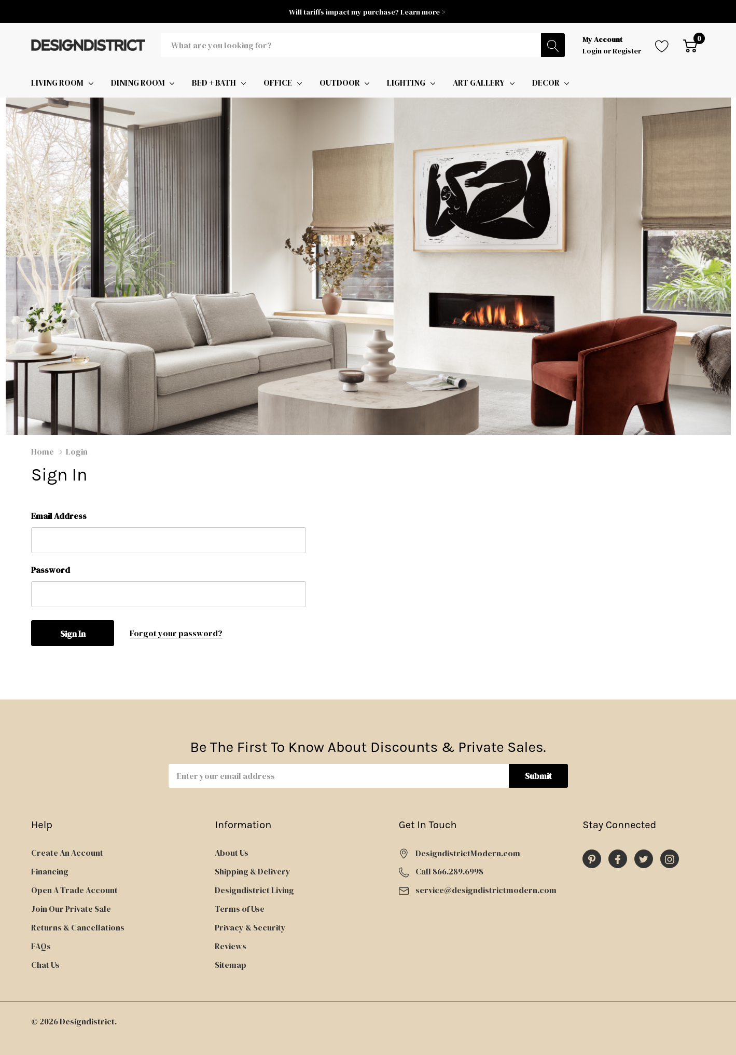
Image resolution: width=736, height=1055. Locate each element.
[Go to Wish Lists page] (662, 45)
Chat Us (45, 964)
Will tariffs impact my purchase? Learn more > (368, 12)
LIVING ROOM (57, 82)
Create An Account (67, 852)
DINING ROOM (138, 82)
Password (50, 570)
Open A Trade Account (74, 890)
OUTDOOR (340, 82)
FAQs (41, 946)
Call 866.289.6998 (449, 871)
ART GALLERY (479, 82)
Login (592, 51)
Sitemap (230, 964)
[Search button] (553, 45)
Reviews (230, 946)
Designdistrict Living (254, 890)
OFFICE (277, 82)
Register (627, 51)
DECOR (546, 82)
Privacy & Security (250, 927)
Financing (49, 871)
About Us (231, 852)
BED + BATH (214, 82)
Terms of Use (240, 908)
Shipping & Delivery (252, 871)
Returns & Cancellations (77, 927)
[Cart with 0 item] (690, 45)
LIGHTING (406, 82)
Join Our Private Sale (71, 908)
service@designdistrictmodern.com (486, 890)
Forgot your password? (176, 633)
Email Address (59, 516)
